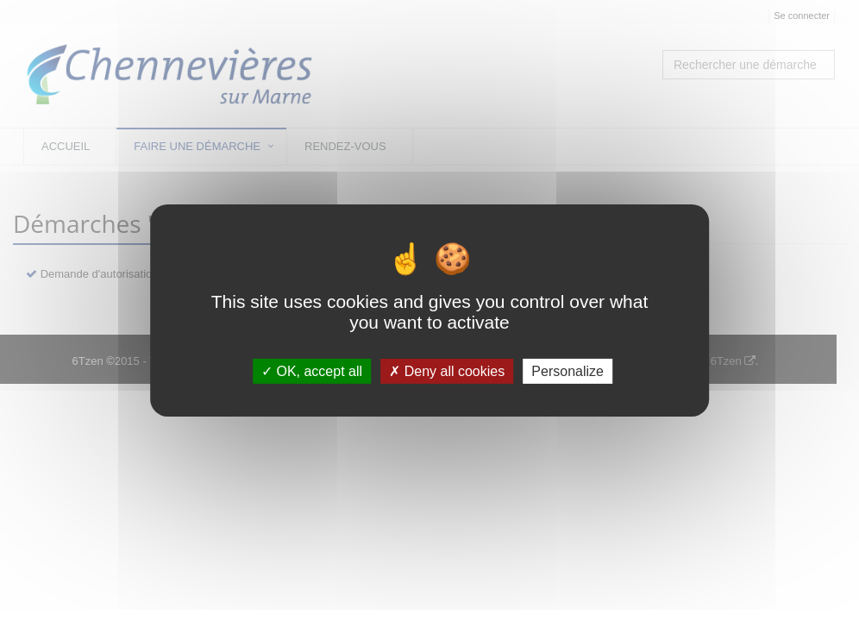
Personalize (567, 371)
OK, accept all (311, 371)
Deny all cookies (447, 371)
